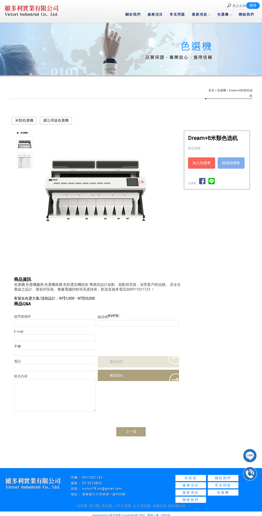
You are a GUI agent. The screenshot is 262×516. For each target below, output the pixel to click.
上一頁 (131, 431)
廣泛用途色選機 (56, 120)
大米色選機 (122, 506)
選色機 (107, 506)
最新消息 (201, 14)
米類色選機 (24, 120)
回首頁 (191, 478)
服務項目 (155, 14)
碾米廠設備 (176, 506)
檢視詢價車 (231, 163)
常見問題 (177, 14)
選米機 (94, 506)
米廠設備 (159, 506)
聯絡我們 (246, 14)
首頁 (211, 90)
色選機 (224, 14)
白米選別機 (141, 506)
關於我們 (133, 14)
